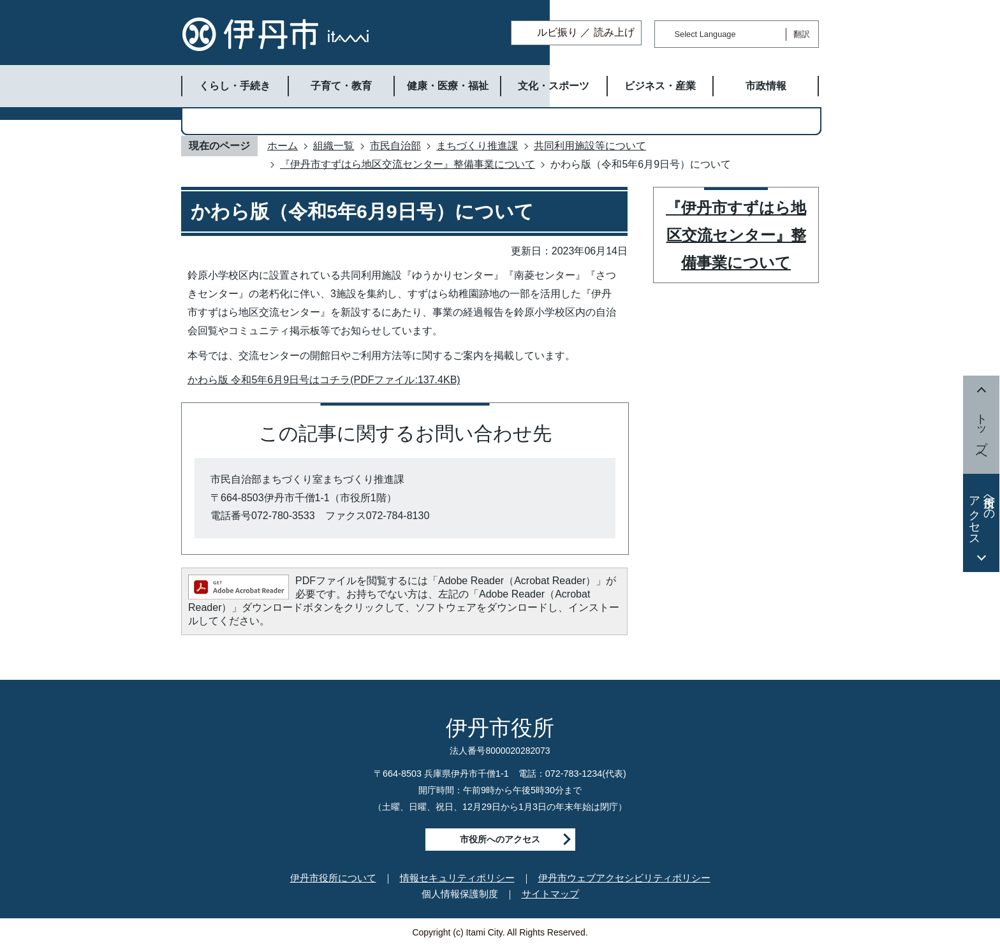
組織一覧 (333, 145)
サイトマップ (550, 893)
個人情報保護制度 (460, 893)
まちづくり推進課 (477, 145)
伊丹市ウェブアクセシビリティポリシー (624, 877)
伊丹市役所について (333, 877)
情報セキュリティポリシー (457, 877)
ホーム (282, 145)
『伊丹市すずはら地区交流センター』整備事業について (407, 164)
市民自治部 (395, 145)
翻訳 (801, 34)
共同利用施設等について (590, 145)
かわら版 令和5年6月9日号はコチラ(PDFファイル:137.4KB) (324, 379)
